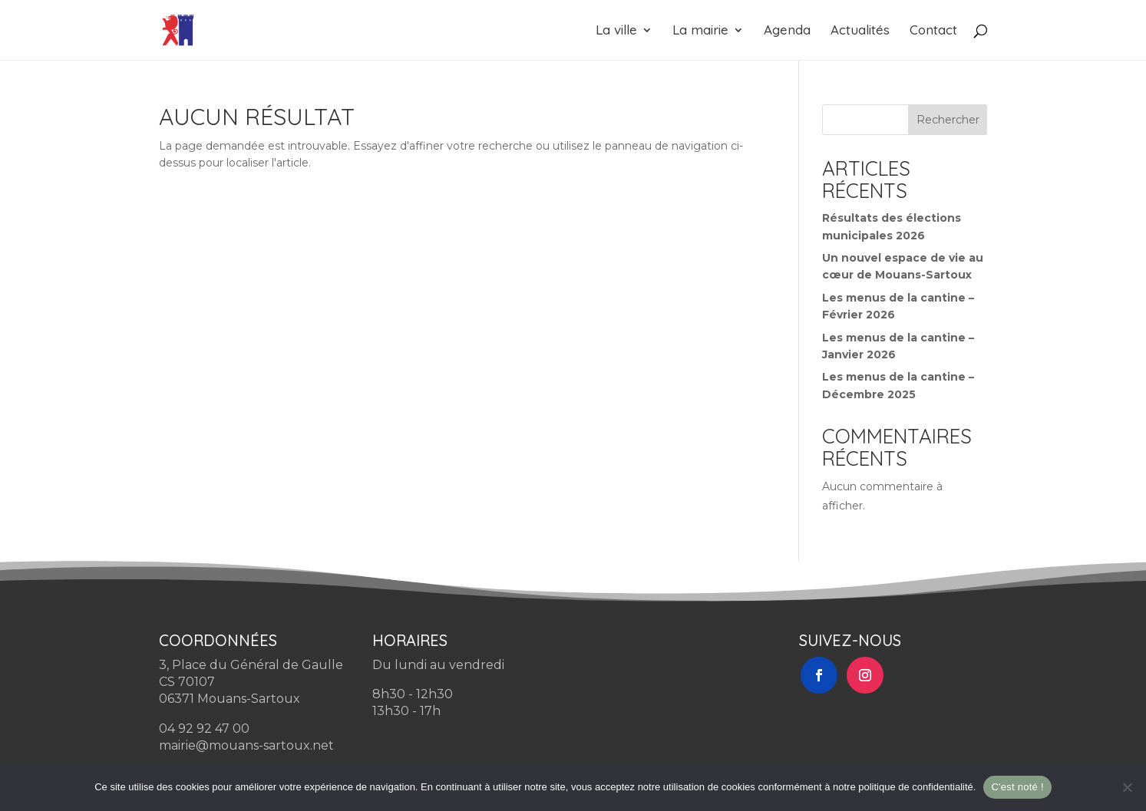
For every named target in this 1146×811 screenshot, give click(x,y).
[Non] (1126, 787)
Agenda (787, 31)
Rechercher (947, 120)
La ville (616, 31)
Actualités (860, 31)
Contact (933, 31)
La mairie (700, 31)
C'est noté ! (1017, 787)
